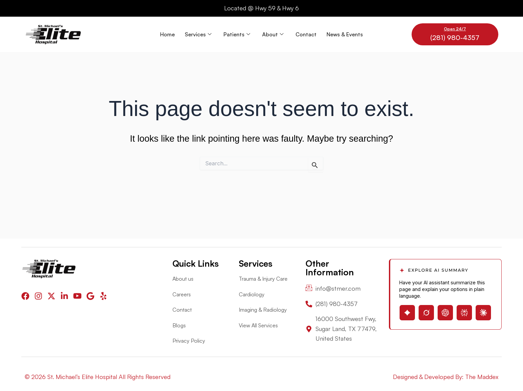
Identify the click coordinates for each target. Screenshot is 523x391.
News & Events (345, 34)
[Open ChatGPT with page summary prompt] (445, 313)
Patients (236, 34)
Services (198, 34)
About (273, 34)
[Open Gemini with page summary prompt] (407, 313)
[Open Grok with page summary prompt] (426, 313)
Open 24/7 (455, 28)
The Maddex (481, 376)
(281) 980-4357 (454, 37)
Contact (306, 34)
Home (167, 34)
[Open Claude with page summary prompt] (483, 313)
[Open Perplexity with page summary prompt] (464, 313)
